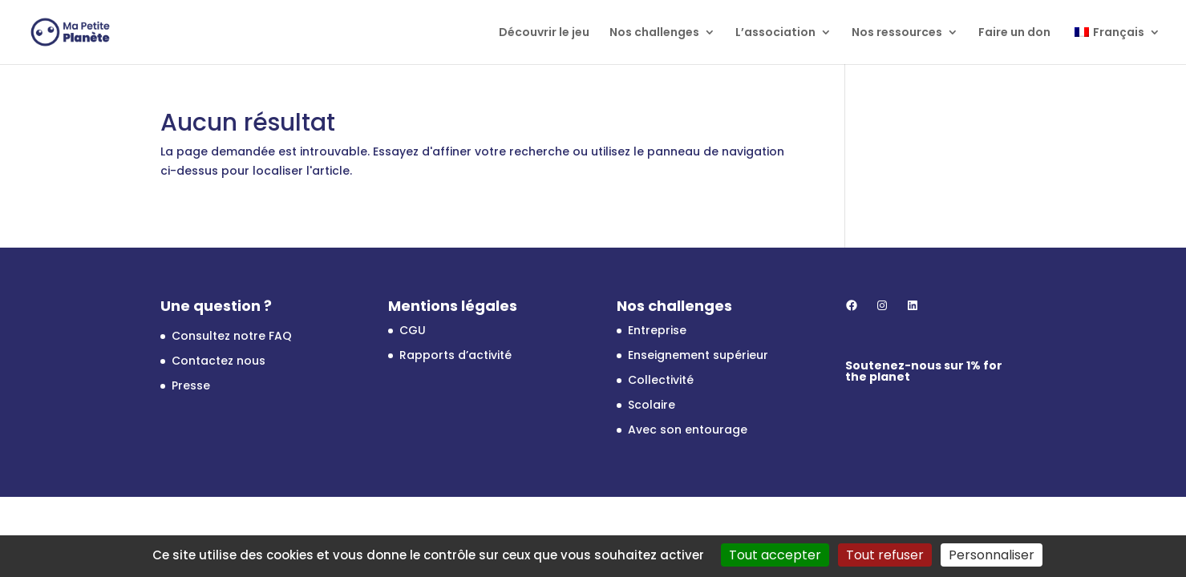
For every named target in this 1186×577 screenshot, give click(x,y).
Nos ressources (897, 33)
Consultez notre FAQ (232, 336)
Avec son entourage (687, 430)
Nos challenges (654, 33)
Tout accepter (775, 555)
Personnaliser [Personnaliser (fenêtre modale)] (991, 555)
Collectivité (661, 380)
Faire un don (1014, 33)
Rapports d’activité (455, 355)
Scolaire (651, 405)
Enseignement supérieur (698, 355)
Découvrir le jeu (544, 33)
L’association (775, 33)
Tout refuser (885, 555)
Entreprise (657, 330)
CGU (412, 330)
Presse (191, 385)
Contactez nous (218, 361)
